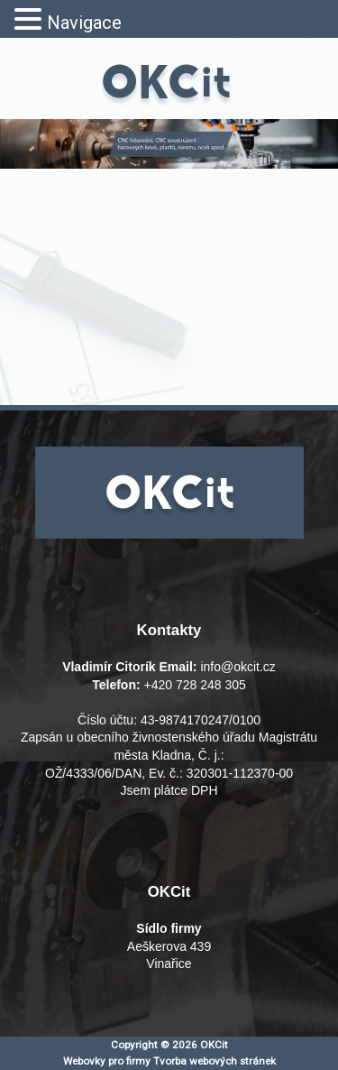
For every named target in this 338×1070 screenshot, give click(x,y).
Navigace (84, 22)
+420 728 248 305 (195, 685)
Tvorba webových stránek (214, 1061)
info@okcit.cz (237, 667)
